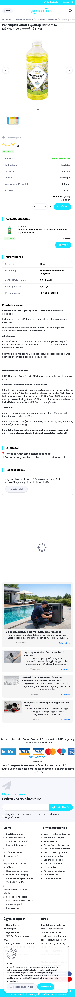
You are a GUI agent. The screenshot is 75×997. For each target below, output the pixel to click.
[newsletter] (61, 807)
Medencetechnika (24, 19)
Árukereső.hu (37, 761)
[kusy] (40, 206)
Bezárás (46, 986)
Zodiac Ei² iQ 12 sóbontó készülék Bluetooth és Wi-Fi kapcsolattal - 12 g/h (55, 542)
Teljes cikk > (64, 643)
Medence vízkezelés (47, 19)
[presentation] (5, 70)
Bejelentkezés (52, 2)
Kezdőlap (6, 19)
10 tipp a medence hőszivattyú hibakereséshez (33, 632)
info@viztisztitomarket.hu (20, 943)
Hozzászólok (16, 489)
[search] (70, 11)
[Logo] (40, 11)
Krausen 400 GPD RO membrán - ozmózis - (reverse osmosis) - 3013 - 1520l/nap (18, 545)
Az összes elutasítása (21, 986)
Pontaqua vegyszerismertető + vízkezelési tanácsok (33, 457)
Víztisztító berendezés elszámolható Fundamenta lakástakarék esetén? (42, 679)
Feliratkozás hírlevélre (21, 799)
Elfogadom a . (33, 816)
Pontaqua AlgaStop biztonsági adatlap (26, 453)
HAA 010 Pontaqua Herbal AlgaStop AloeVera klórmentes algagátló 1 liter (42, 229)
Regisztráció (68, 2)
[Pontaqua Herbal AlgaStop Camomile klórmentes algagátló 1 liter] (37, 70)
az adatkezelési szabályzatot (32, 814)
